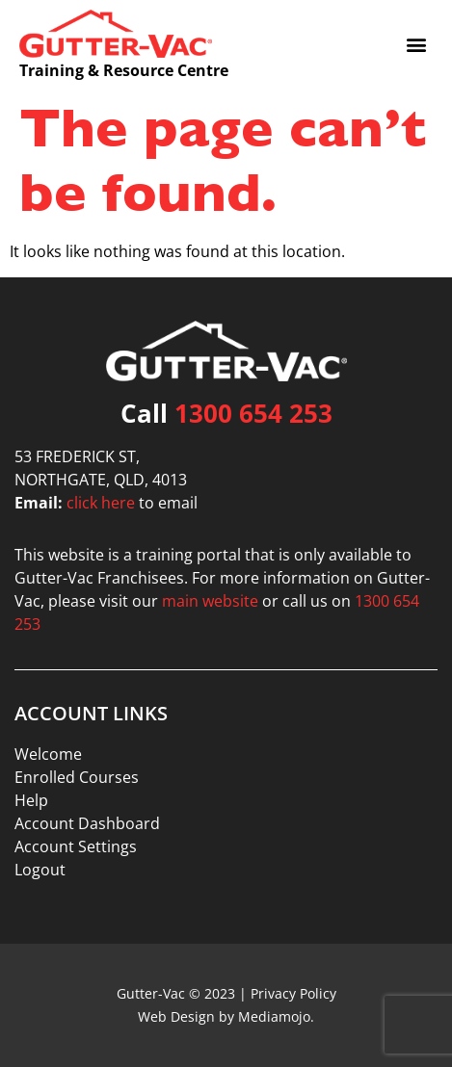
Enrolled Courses (76, 777)
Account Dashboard (87, 823)
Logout (40, 869)
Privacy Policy (293, 993)
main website (210, 601)
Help (31, 800)
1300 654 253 (253, 413)
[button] (417, 44)
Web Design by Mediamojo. (226, 1016)
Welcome (48, 754)
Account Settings (75, 846)
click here (100, 502)
